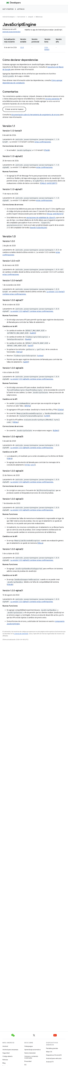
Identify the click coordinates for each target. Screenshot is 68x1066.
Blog (4, 1063)
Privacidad (27, 1061)
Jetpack (21, 9)
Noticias (5, 1060)
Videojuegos (28, 1046)
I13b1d (9, 459)
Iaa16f (30, 346)
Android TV (50, 1062)
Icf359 (47, 416)
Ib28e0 (56, 431)
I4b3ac (15, 422)
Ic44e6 (40, 356)
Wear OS (49, 1052)
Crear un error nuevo (14, 109)
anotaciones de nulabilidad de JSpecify (40, 218)
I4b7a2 (19, 352)
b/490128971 (52, 183)
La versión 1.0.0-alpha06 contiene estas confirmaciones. (31, 379)
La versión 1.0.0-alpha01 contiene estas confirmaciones (31, 602)
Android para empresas (10, 1050)
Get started (8, 9)
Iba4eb (28, 339)
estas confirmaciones (43, 142)
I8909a (27, 406)
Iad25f (26, 362)
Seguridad (6, 1053)
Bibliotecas (39, 17)
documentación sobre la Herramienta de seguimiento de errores (35, 115)
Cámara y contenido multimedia (31, 1057)
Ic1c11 (33, 465)
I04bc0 (43, 183)
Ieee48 (33, 228)
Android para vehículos (53, 1058)
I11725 (27, 465)
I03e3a (60, 410)
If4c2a (49, 214)
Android (5, 1046)
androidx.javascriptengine (11, 32)
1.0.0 (22, 47)
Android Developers (9, 17)
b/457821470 (58, 214)
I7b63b (46, 150)
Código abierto (7, 1056)
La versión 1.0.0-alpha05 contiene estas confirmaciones (31, 448)
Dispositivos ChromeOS (54, 1055)
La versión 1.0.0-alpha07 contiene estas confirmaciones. (31, 311)
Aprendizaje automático (32, 1050)
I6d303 (32, 333)
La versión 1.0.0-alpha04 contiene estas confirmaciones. (32, 482)
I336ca (40, 543)
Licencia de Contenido (21, 634)
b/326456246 (41, 228)
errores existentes (52, 99)
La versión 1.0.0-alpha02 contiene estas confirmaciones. (31, 560)
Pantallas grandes (52, 1048)
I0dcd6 (10, 585)
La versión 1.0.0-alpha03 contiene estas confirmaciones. (31, 510)
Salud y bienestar (30, 1053)
